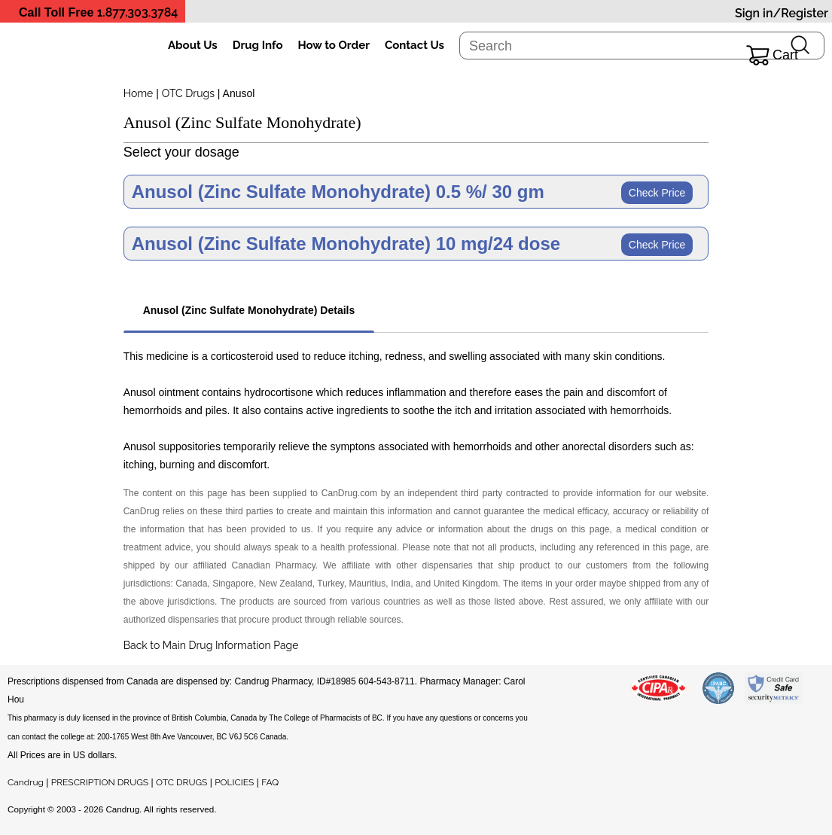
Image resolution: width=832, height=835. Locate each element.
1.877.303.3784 (137, 12)
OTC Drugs (188, 93)
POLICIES (234, 782)
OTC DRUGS (181, 782)
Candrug (26, 782)
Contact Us (414, 45)
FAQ (270, 782)
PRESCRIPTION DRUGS (99, 782)
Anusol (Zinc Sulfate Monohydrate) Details (249, 310)
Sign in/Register (781, 13)
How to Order (334, 45)
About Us (193, 45)
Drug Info (258, 45)
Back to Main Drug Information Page (211, 645)
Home (138, 93)
